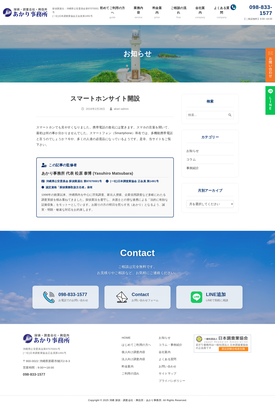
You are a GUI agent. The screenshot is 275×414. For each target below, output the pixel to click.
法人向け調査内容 (133, 364)
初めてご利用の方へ (112, 12)
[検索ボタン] (230, 115)
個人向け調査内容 (133, 356)
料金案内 (157, 12)
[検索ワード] (210, 115)
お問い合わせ (167, 371)
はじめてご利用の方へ (136, 349)
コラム (191, 159)
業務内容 (138, 12)
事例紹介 (192, 168)
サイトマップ (167, 378)
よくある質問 (222, 12)
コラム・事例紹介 (170, 349)
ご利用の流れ (130, 378)
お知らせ (192, 150)
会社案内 (200, 12)
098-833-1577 (260, 10)
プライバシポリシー (172, 385)
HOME (126, 342)
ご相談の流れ (178, 12)
